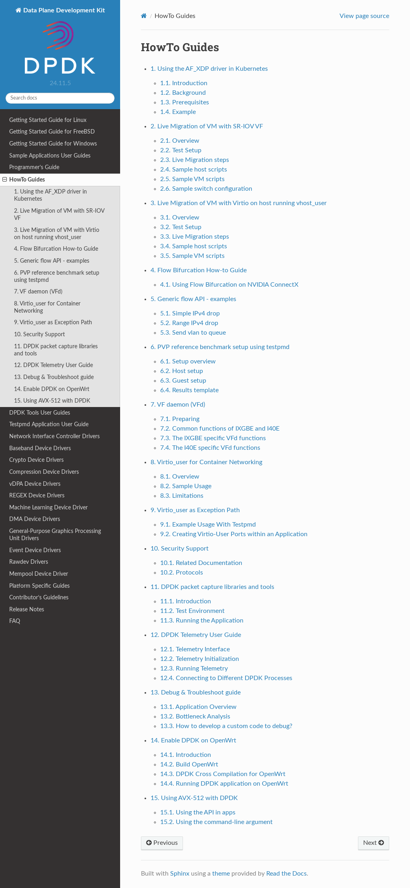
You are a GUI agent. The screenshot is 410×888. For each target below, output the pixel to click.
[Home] (144, 15)
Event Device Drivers (35, 550)
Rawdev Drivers (28, 562)
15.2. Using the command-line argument (216, 822)
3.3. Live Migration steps (194, 236)
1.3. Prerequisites (184, 102)
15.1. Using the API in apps (197, 812)
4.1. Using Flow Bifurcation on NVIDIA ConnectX (229, 284)
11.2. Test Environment (192, 611)
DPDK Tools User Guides (39, 413)
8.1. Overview (179, 476)
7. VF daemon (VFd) (38, 292)
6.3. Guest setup (183, 380)
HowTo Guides (23, 180)
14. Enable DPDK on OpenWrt (51, 389)
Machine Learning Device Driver (48, 508)
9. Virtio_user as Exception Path (53, 322)
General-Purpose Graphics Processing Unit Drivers (55, 534)
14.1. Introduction (185, 755)
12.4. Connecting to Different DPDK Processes (226, 678)
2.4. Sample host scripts (193, 169)
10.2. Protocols (181, 572)
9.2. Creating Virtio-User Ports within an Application (234, 534)
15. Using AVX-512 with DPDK (52, 401)
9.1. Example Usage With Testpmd (208, 524)
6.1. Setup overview (188, 361)
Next (373, 843)
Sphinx (179, 873)
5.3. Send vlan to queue (193, 332)
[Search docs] (60, 98)
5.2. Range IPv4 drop (189, 323)
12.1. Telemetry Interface (195, 649)
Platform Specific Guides (39, 586)
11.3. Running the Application (201, 620)
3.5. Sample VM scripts (192, 256)
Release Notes (26, 610)
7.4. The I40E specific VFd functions (210, 448)
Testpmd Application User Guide (48, 424)
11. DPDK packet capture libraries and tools (56, 350)
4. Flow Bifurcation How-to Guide (56, 249)
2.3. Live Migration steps (194, 160)
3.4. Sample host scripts (193, 246)
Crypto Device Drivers (36, 460)
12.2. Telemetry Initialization (199, 659)
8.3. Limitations (181, 496)
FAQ (14, 621)
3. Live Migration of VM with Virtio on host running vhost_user (56, 233)
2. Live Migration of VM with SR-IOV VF (59, 214)
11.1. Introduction (185, 601)
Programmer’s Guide (34, 167)
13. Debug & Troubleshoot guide (54, 377)
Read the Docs (286, 873)
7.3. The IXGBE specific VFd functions (213, 438)
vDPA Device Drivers (34, 484)
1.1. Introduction (183, 83)
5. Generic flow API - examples (51, 261)
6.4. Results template (189, 390)
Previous (162, 843)
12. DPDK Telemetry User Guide (53, 365)
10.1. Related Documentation (201, 563)
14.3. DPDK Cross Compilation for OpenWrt (222, 774)
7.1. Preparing (179, 419)
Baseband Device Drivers (40, 448)
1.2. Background (183, 93)
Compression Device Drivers (44, 472)
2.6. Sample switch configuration (206, 189)
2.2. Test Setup (180, 150)
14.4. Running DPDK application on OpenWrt (224, 783)
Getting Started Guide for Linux (47, 120)
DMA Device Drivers (34, 519)
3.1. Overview (179, 217)
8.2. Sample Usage (185, 486)
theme (221, 873)
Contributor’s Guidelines (38, 598)
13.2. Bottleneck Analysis (195, 716)
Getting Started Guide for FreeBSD (52, 132)
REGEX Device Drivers (36, 496)
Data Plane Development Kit (63, 41)
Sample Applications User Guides (49, 156)
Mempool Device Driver (38, 574)
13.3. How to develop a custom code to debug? (226, 726)
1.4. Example (178, 112)
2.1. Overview (179, 141)
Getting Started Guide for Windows (53, 144)
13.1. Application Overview (198, 707)
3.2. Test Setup (180, 227)
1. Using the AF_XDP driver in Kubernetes (50, 195)
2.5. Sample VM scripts (192, 179)
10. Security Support (39, 334)
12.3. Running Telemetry (194, 668)
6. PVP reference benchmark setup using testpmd (56, 276)
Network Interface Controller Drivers (54, 436)
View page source (364, 16)
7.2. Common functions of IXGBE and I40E (219, 428)
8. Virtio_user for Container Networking (47, 307)
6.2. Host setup (181, 371)
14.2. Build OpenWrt (189, 764)
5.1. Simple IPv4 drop (190, 313)
